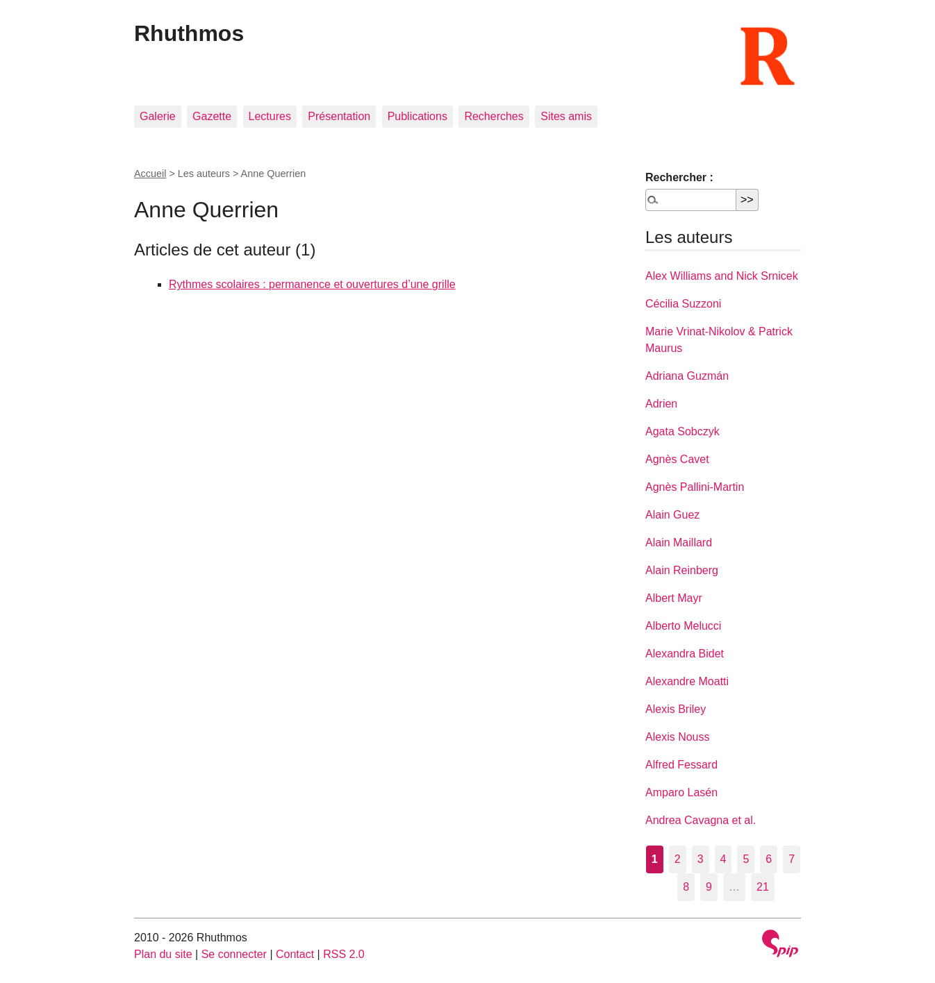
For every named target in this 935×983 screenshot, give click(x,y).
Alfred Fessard (681, 765)
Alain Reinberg (681, 570)
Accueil (150, 173)
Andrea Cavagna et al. (700, 820)
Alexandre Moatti (687, 681)
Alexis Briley (675, 709)
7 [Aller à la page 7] (791, 859)
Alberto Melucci (683, 626)
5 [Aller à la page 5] (746, 859)
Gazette (211, 116)
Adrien (661, 404)
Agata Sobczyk (682, 431)
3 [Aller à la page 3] (700, 859)
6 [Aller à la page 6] (769, 859)
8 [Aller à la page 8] (686, 887)
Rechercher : (679, 177)
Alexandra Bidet (684, 653)
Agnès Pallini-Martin (694, 487)
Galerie (158, 116)
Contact (295, 954)
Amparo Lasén (681, 792)
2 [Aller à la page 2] (678, 859)
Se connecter (234, 954)
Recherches (493, 116)
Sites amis (566, 116)
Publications (417, 116)
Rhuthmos (189, 33)
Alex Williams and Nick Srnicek (721, 276)
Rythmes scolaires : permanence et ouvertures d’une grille (312, 284)
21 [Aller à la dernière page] (762, 887)
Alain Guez (672, 515)
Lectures (270, 116)
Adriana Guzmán (687, 376)
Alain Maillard (678, 542)
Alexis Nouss (677, 737)
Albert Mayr (673, 598)
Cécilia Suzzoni (683, 304)
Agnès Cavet (677, 459)
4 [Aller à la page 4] (723, 859)
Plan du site (163, 954)
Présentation (339, 116)
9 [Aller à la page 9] (709, 887)
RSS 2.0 (344, 954)
